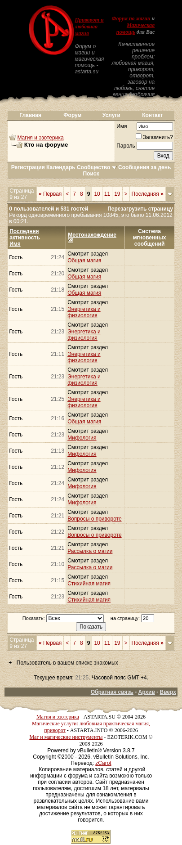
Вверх (168, 692)
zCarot (103, 763)
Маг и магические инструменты (65, 737)
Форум (72, 115)
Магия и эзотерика (40, 138)
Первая (50, 194)
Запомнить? (154, 137)
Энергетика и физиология (83, 312)
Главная (30, 115)
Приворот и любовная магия (89, 26)
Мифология (81, 438)
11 (107, 194)
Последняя (148, 194)
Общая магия (84, 260)
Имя (121, 126)
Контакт (152, 115)
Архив (146, 692)
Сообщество (97, 167)
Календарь (60, 167)
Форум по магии (131, 18)
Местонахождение (92, 235)
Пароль (125, 146)
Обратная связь (112, 692)
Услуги (111, 115)
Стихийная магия (89, 583)
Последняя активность (24, 234)
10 (97, 194)
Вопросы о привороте (94, 519)
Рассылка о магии (89, 551)
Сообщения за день (144, 167)
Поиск (91, 174)
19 (117, 194)
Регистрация (28, 167)
